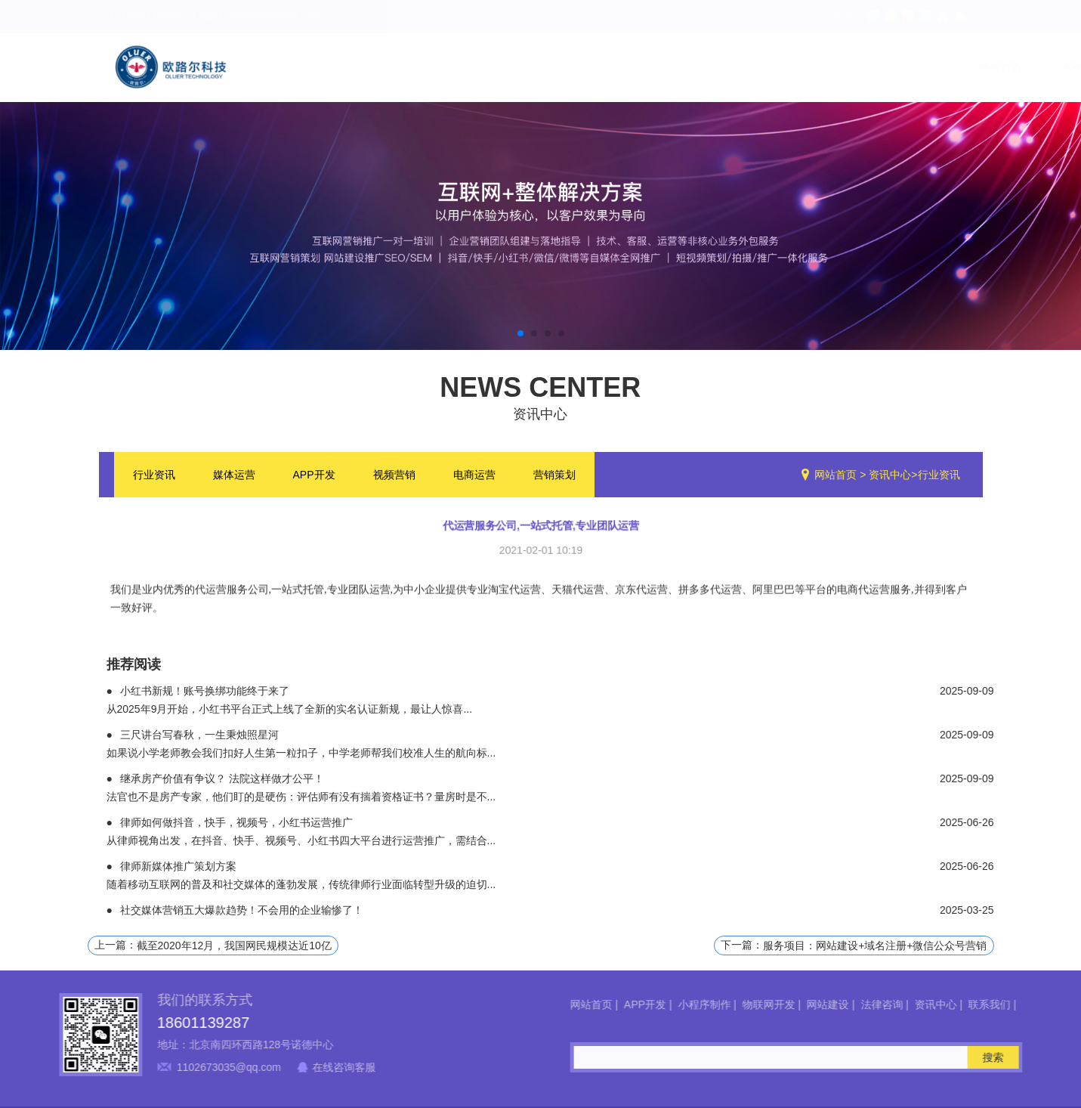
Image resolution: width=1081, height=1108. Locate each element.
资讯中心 (858, 67)
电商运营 (474, 476)
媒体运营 (234, 476)
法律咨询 (773, 67)
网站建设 (689, 67)
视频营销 (394, 476)
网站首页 (329, 67)
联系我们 (943, 67)
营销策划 (554, 476)
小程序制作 (503, 67)
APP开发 (414, 67)
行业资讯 (154, 476)
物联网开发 (599, 67)
